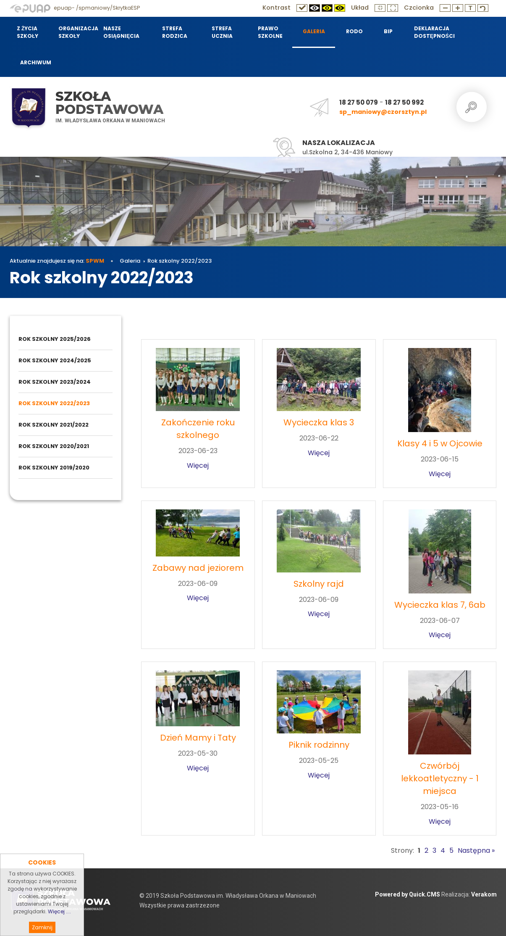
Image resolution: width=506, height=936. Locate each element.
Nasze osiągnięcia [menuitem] (121, 32)
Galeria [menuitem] (314, 31)
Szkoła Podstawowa (109, 102)
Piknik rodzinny (318, 745)
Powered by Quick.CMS (407, 894)
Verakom (484, 894)
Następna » (476, 850)
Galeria (130, 261)
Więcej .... (59, 927)
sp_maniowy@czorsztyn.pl (383, 112)
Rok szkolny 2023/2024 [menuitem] (54, 382)
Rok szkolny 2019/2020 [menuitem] (53, 468)
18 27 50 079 (358, 102)
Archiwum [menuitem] (35, 62)
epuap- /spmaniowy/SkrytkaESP (75, 7)
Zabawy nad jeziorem (198, 568)
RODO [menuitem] (354, 31)
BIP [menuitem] (388, 31)
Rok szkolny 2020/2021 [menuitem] (53, 446)
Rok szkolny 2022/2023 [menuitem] (54, 403)
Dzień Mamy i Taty (198, 738)
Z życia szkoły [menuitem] (27, 32)
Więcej (198, 465)
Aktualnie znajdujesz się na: (57, 261)
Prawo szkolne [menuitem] (270, 32)
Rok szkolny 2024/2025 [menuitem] (54, 360)
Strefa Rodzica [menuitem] (174, 32)
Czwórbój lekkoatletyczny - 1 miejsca (440, 778)
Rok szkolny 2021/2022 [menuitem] (53, 425)
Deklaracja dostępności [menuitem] (433, 32)
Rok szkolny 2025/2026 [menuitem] (54, 339)
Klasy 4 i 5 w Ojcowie (439, 443)
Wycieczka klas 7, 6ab (439, 605)
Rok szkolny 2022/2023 (179, 261)
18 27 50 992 (404, 102)
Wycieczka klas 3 (318, 422)
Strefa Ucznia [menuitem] (222, 32)
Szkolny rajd (319, 584)
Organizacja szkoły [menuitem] (75, 32)
